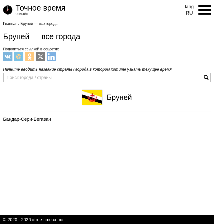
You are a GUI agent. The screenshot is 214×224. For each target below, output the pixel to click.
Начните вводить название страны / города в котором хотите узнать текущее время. (88, 69)
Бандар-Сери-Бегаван (27, 119)
